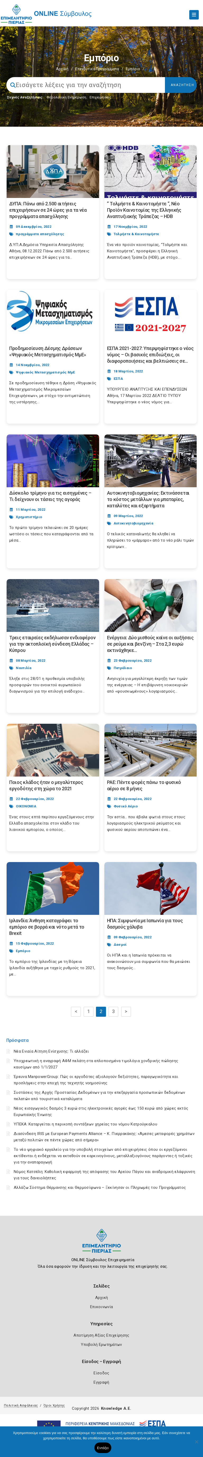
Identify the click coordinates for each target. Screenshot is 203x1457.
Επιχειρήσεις (100, 97)
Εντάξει (103, 1448)
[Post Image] (53, 171)
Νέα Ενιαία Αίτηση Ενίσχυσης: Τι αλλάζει (51, 1051)
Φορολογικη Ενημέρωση (66, 97)
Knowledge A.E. (116, 1408)
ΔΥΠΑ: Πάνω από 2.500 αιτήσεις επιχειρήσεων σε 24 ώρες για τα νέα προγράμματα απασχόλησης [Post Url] (48, 210)
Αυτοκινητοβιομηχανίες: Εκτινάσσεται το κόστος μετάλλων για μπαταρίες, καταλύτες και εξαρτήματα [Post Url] (148, 499)
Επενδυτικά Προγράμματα (97, 69)
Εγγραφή (101, 1382)
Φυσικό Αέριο (126, 806)
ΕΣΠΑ (118, 379)
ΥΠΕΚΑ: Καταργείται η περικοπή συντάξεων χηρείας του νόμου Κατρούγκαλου (85, 1124)
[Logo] (101, 1245)
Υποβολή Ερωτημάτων (101, 1344)
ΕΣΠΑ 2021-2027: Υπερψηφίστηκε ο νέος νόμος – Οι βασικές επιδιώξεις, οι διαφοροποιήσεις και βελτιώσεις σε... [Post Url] (150, 355)
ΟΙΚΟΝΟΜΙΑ (26, 806)
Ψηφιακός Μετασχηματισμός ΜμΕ (45, 372)
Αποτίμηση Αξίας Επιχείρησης (101, 1335)
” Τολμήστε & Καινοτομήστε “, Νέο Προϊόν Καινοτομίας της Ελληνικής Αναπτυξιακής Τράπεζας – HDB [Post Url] (144, 210)
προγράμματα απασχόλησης (40, 234)
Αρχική (62, 69)
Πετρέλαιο (123, 668)
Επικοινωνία (101, 1306)
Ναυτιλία (23, 668)
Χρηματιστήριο (29, 517)
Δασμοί (120, 945)
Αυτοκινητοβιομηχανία (133, 523)
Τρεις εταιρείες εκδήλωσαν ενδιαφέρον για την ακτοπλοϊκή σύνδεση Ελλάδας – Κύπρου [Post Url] (52, 644)
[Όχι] (196, 1444)
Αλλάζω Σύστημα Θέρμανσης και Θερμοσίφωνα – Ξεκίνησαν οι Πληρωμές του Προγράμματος (100, 1187)
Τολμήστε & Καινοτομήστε (136, 234)
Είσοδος (101, 1373)
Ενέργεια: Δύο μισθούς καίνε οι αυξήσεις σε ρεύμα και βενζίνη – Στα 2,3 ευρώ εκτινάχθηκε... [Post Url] (150, 644)
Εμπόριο (23, 951)
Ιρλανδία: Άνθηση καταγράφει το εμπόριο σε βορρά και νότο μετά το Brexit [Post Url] (46, 927)
